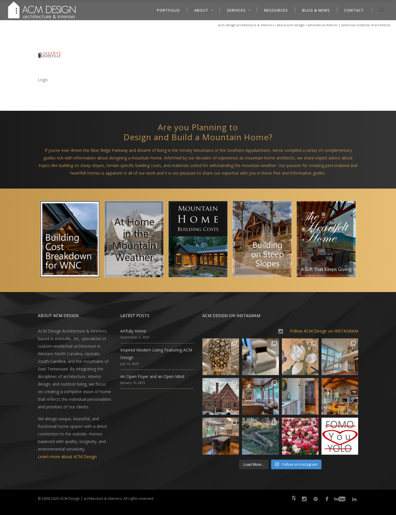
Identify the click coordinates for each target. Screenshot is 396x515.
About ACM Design (291, 25)
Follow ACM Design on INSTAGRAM (324, 331)
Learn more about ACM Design (67, 456)
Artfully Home (133, 331)
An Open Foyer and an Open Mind (152, 376)
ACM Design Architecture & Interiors (246, 25)
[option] (70, 240)
